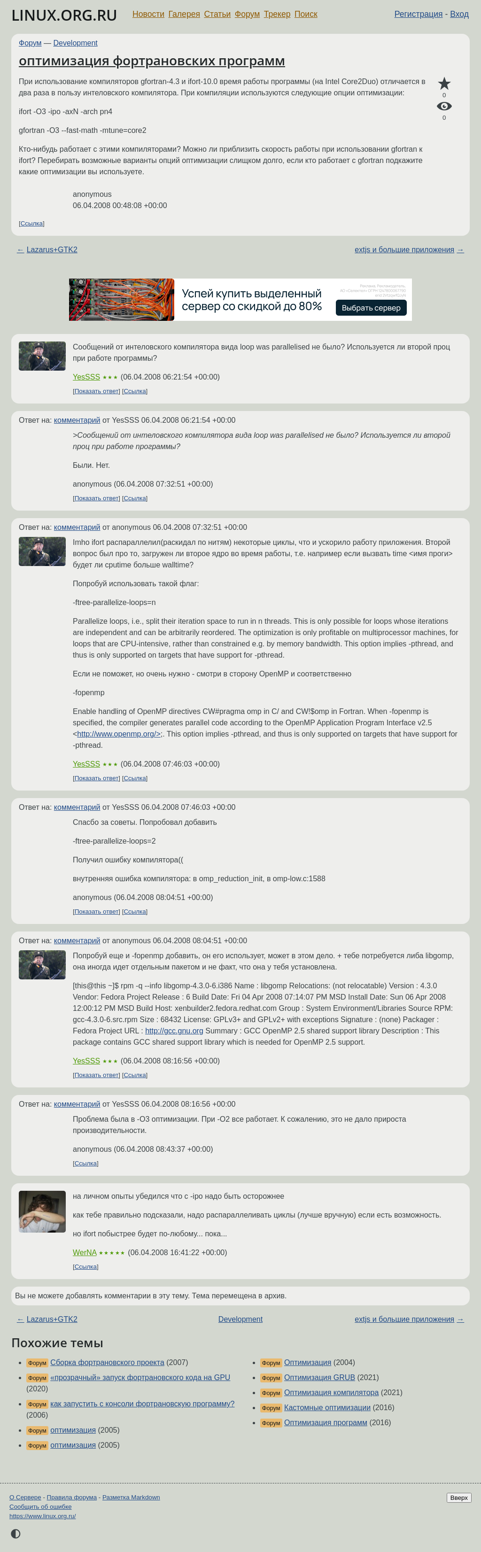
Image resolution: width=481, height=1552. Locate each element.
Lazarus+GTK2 (52, 250)
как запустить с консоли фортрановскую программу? (142, 1404)
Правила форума (72, 1497)
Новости (148, 14)
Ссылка (32, 223)
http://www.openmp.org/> (118, 734)
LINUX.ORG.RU (64, 15)
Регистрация (419, 14)
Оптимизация (307, 1362)
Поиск (306, 14)
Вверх (459, 1497)
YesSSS (86, 377)
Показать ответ (97, 391)
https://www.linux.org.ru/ (42, 1516)
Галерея (184, 14)
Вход (459, 14)
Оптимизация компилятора (331, 1393)
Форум (247, 14)
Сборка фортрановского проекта (107, 1362)
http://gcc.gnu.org (174, 1031)
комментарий (77, 420)
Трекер (277, 14)
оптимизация (73, 1430)
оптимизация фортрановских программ (152, 60)
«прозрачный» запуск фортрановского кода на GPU (140, 1377)
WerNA (84, 1253)
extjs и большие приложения (404, 250)
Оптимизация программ (325, 1423)
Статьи (217, 14)
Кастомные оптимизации (327, 1408)
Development (76, 43)
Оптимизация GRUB (319, 1377)
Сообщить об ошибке (40, 1506)
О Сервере (25, 1497)
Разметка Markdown (131, 1497)
